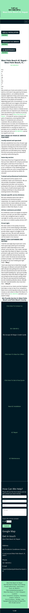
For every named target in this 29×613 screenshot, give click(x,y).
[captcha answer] (8, 521)
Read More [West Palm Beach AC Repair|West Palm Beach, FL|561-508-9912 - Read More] (4, 35)
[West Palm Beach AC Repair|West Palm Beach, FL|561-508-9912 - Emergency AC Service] (10, 41)
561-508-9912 (14, 10)
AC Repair (14, 432)
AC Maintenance (14, 458)
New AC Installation (14, 406)
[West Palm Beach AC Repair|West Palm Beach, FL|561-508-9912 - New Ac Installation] (10, 32)
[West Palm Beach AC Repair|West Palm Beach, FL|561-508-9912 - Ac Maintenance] (8, 50)
